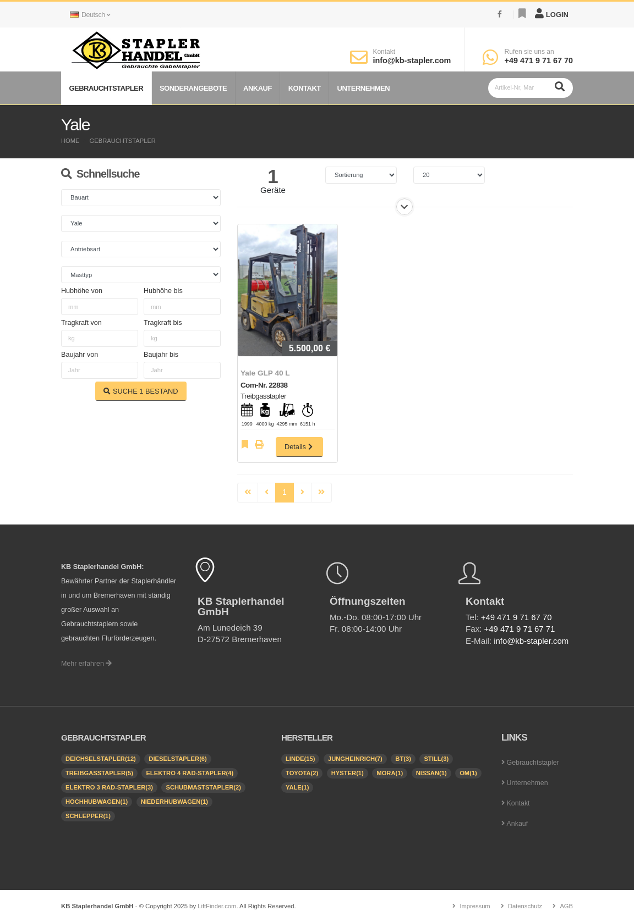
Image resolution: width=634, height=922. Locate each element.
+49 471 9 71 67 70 (539, 60)
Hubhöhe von (81, 291)
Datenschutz (524, 906)
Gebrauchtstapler (106, 88)
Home (70, 140)
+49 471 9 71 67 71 (520, 628)
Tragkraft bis (163, 323)
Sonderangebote (193, 88)
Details (299, 447)
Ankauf (257, 88)
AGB (566, 906)
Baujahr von (79, 354)
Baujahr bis (161, 354)
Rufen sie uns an (529, 52)
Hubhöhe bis (163, 291)
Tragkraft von (81, 323)
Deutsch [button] (90, 15)
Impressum (473, 906)
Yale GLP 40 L (265, 373)
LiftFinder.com (217, 906)
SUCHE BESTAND (140, 391)
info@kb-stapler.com (412, 60)
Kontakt (384, 52)
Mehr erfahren (87, 663)
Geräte (273, 190)
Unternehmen (363, 88)
